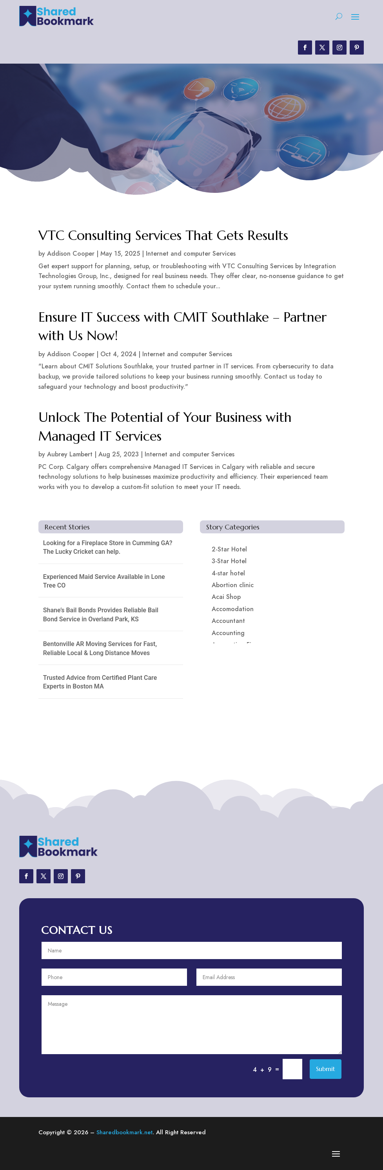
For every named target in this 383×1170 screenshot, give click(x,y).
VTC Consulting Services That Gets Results (163, 235)
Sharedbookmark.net (124, 1132)
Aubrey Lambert (70, 454)
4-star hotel (228, 573)
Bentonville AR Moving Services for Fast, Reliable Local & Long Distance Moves (100, 648)
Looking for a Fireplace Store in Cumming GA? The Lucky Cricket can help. (107, 547)
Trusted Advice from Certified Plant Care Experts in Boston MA (100, 682)
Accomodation (233, 608)
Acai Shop (226, 596)
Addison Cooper (70, 253)
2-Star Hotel (229, 549)
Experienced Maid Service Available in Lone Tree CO (104, 581)
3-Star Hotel (229, 561)
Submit (325, 1069)
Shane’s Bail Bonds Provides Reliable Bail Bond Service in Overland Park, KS (100, 614)
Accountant (228, 620)
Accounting (228, 632)
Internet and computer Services (191, 253)
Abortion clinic (233, 585)
